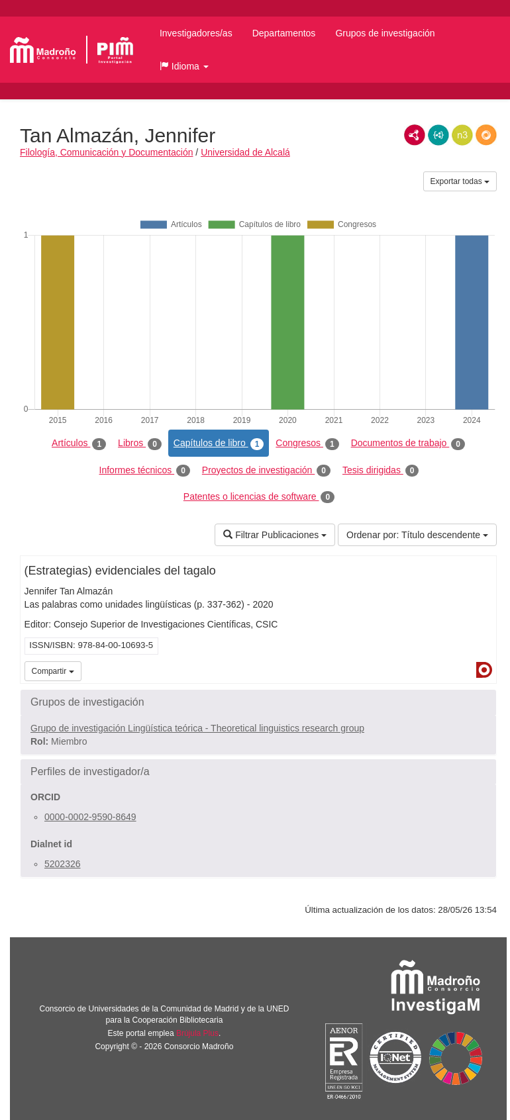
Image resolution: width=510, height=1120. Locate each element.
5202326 (62, 864)
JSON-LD (438, 135)
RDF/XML (414, 135)
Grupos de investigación (384, 33)
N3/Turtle (462, 135)
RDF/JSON (486, 135)
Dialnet (484, 670)
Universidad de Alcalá (245, 152)
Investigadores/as (196, 33)
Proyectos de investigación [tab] (266, 471)
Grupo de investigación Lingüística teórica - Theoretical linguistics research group (197, 728)
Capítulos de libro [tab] (219, 443)
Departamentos (284, 33)
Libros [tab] (140, 443)
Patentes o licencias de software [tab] (258, 497)
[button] (184, 66)
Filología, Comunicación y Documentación (106, 152)
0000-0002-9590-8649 (90, 817)
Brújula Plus (197, 1033)
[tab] (258, 702)
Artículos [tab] (79, 443)
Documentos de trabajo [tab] (408, 443)
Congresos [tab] (307, 443)
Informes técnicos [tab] (144, 471)
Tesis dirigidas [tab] (380, 471)
